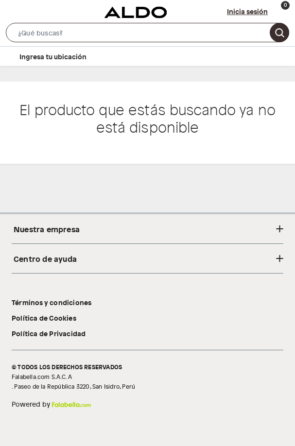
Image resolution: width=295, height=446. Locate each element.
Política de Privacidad (49, 333)
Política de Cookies (44, 318)
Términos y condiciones (51, 302)
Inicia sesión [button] (247, 11)
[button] (147, 34)
